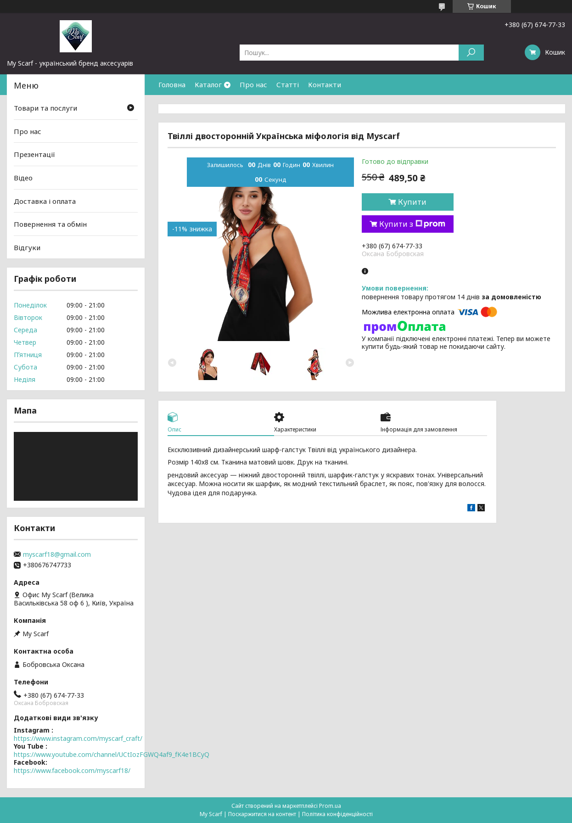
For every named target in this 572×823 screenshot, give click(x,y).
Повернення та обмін (50, 224)
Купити (412, 202)
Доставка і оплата (45, 200)
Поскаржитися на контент (262, 814)
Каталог (208, 84)
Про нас (253, 84)
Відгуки (27, 247)
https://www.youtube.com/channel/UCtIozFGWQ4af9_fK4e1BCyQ (111, 754)
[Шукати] (471, 53)
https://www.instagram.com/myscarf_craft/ (78, 738)
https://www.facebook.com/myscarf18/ (72, 770)
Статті (287, 84)
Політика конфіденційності (337, 814)
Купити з (412, 224)
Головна (171, 84)
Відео (23, 177)
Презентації (34, 154)
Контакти (324, 84)
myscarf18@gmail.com (57, 554)
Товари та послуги (45, 107)
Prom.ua (330, 806)
